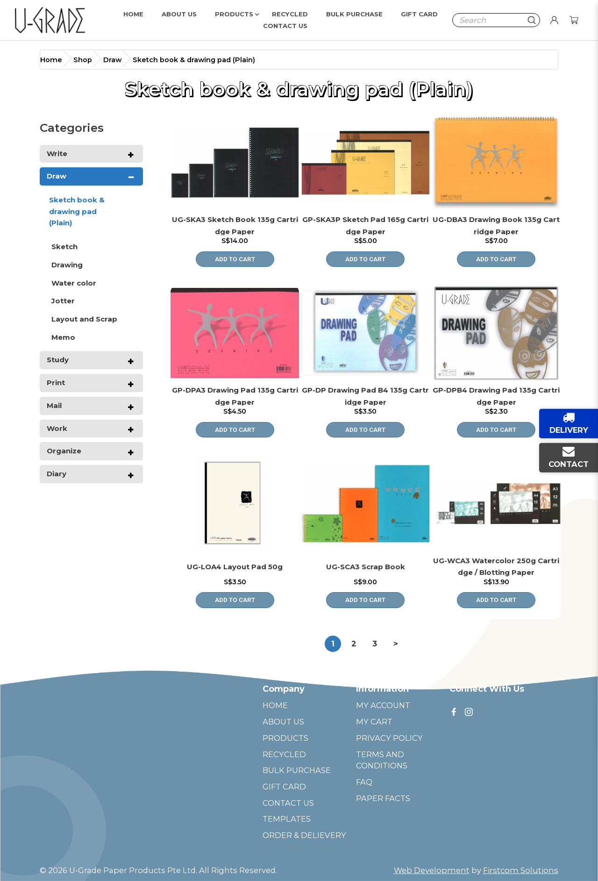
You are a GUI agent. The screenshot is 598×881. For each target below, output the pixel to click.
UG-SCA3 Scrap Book (365, 566)
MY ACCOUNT (383, 705)
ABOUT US (283, 721)
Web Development (432, 870)
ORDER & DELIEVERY (304, 835)
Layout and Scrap (84, 319)
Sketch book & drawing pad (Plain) (194, 60)
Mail (54, 405)
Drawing (67, 264)
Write (57, 153)
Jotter (63, 300)
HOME (275, 705)
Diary (56, 473)
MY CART (374, 721)
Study (58, 359)
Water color (73, 283)
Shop (82, 60)
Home (51, 60)
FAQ (364, 782)
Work (57, 428)
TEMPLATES (287, 819)
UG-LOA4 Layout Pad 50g (235, 566)
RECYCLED (284, 754)
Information (382, 689)
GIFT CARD (284, 786)
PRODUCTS (285, 738)
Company (284, 689)
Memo (63, 337)
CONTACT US (288, 803)
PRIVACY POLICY (389, 738)
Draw (112, 60)
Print (56, 382)
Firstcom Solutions (520, 870)
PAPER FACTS (383, 798)
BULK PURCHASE (297, 770)
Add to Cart (235, 259)
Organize (64, 450)
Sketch (64, 246)
